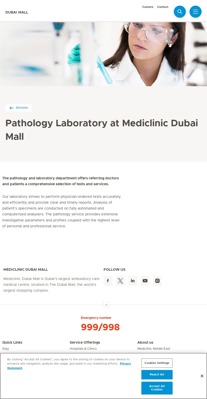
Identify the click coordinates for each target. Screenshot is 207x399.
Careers (148, 7)
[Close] (202, 376)
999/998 (100, 327)
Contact (162, 7)
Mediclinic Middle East (153, 348)
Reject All (157, 374)
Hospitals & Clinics (83, 348)
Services (18, 107)
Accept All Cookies (157, 388)
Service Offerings (85, 342)
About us (145, 342)
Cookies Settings (157, 363)
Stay (5, 348)
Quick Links (12, 342)
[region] (103, 376)
